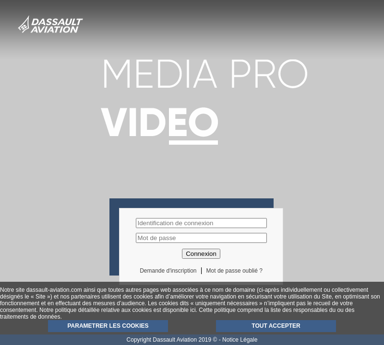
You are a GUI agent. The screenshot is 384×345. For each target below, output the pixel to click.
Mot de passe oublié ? (234, 270)
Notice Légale (239, 339)
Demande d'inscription (168, 270)
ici (192, 310)
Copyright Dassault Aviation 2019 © (172, 339)
